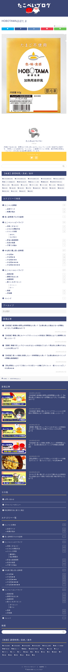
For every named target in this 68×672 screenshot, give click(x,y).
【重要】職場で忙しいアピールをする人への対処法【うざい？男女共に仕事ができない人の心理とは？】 (35, 347)
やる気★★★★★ (36, 265)
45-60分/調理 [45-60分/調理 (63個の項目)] (47, 178)
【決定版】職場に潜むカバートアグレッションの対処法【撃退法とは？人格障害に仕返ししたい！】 (35, 337)
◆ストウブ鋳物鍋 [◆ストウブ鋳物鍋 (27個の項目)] (9, 182)
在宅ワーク (36, 209)
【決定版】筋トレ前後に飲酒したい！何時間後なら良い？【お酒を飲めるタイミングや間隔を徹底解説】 (35, 357)
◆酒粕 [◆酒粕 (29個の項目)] (45, 182)
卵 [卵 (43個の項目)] (5, 188)
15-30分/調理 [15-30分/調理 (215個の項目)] (21, 178)
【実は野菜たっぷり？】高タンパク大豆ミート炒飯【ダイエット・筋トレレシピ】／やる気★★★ (35, 367)
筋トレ (12, 287)
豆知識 (36, 293)
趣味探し (12, 234)
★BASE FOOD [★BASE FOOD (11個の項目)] (57, 182)
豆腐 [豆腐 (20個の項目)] (53, 188)
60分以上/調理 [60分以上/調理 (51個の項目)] (59, 178)
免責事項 (41, 666)
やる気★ (36, 255)
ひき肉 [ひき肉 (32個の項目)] (16, 185)
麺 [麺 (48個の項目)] (31, 191)
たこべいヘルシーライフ (35, 270)
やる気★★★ (36, 260)
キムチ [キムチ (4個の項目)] (24, 185)
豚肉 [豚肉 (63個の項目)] (61, 188)
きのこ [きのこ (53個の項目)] (6, 185)
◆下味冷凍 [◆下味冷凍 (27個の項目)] (22, 182)
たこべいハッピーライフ (35, 222)
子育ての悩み (36, 245)
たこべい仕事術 (35, 205)
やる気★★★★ (36, 262)
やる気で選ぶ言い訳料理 (35, 250)
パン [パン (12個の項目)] (53, 185)
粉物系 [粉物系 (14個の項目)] (37, 188)
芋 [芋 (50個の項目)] (45, 188)
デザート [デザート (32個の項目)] (34, 185)
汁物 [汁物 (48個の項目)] (13, 188)
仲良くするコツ (36, 226)
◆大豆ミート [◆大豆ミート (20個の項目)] (34, 182)
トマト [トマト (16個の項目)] (44, 185)
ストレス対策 (36, 232)
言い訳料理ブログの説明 (35, 217)
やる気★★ (36, 257)
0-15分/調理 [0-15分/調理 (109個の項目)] (8, 178)
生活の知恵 (36, 243)
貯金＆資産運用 (36, 240)
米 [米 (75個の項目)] (29, 188)
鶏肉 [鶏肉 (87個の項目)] (23, 191)
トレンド (35, 298)
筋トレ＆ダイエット (36, 282)
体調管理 (36, 279)
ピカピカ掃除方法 (36, 229)
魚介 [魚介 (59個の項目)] (15, 191)
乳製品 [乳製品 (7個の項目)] (61, 185)
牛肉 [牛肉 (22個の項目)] (21, 188)
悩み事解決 (13, 237)
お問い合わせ (9, 499)
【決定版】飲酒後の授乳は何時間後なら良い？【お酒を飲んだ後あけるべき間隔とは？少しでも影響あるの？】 (34, 327)
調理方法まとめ (36, 277)
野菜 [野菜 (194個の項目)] (6, 191)
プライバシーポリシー (13, 505)
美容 (36, 291)
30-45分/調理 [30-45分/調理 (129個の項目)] (34, 178)
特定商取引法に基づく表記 (14, 510)
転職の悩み (36, 212)
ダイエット (13, 285)
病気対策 (36, 274)
